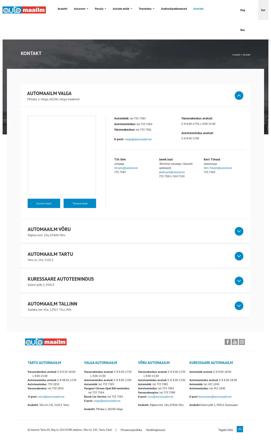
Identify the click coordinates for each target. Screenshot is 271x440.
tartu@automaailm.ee (51, 397)
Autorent (79, 10)
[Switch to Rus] (242, 30)
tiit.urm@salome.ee (126, 168)
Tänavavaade (80, 204)
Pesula (98, 10)
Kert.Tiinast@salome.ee (218, 168)
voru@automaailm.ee (160, 397)
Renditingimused (155, 430)
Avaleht (62, 10)
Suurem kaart (44, 204)
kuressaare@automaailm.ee (215, 397)
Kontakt (196, 10)
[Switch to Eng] (242, 10)
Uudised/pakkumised (172, 10)
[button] (263, 10)
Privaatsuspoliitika (131, 430)
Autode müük (119, 10)
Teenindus (143, 10)
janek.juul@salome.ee (172, 172)
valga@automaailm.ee (138, 139)
